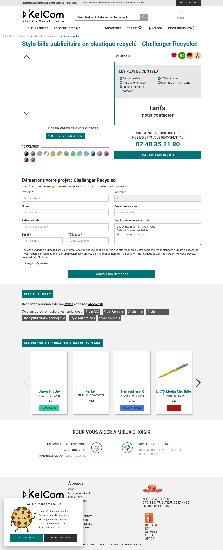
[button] (27, 57)
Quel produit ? (38, 28)
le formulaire (76, 455)
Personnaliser (61, 537)
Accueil (7, 36)
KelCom (155, 28)
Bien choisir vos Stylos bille (65, 136)
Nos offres (113, 28)
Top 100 (134, 28)
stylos (68, 304)
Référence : (120, 192)
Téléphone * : (75, 234)
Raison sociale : (31, 220)
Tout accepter (26, 537)
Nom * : (26, 206)
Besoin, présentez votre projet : (132, 220)
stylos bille (95, 304)
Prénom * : (28, 192)
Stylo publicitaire (22, 36)
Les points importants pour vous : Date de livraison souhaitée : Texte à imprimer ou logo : (157, 234)
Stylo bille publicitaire (44, 36)
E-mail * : (27, 234)
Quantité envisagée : (126, 206)
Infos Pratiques (181, 28)
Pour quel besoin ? (67, 28)
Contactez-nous (189, 2)
